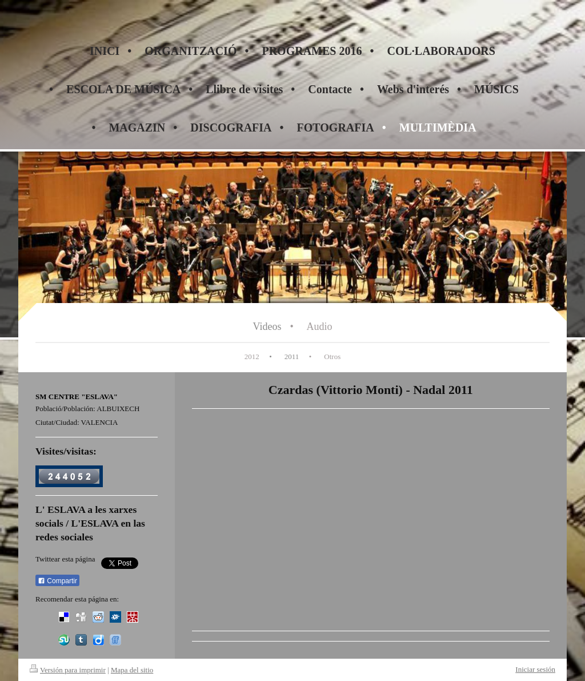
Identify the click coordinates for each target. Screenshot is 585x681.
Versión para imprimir (68, 670)
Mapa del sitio (132, 670)
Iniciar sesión (535, 669)
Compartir (57, 581)
